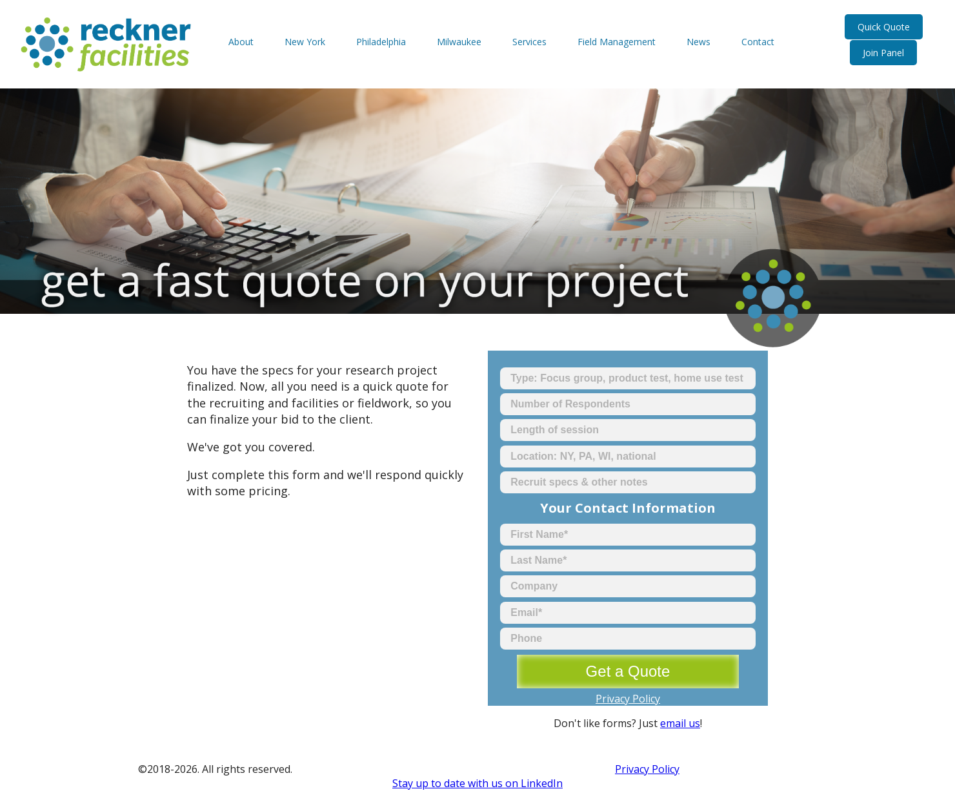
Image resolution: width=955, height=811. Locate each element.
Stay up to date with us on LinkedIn (477, 783)
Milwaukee (459, 42)
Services (529, 42)
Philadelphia (381, 42)
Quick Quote (884, 27)
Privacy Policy (628, 699)
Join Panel (883, 52)
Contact (757, 42)
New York (305, 42)
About (241, 42)
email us (680, 723)
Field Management (617, 42)
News (698, 42)
